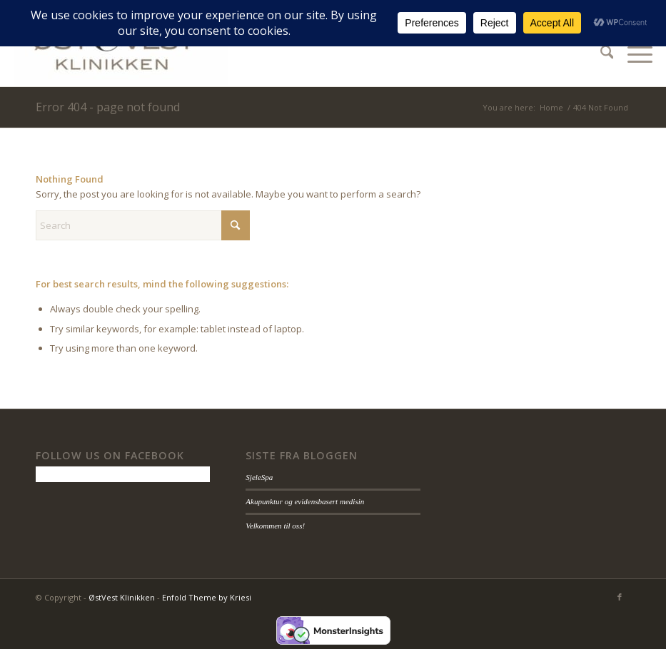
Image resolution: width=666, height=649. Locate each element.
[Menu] (632, 54)
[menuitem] (600, 54)
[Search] (600, 54)
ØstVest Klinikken (122, 597)
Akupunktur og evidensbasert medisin (305, 501)
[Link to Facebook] (619, 597)
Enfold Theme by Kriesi (206, 597)
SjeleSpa (259, 477)
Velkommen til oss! (275, 525)
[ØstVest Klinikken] (121, 54)
